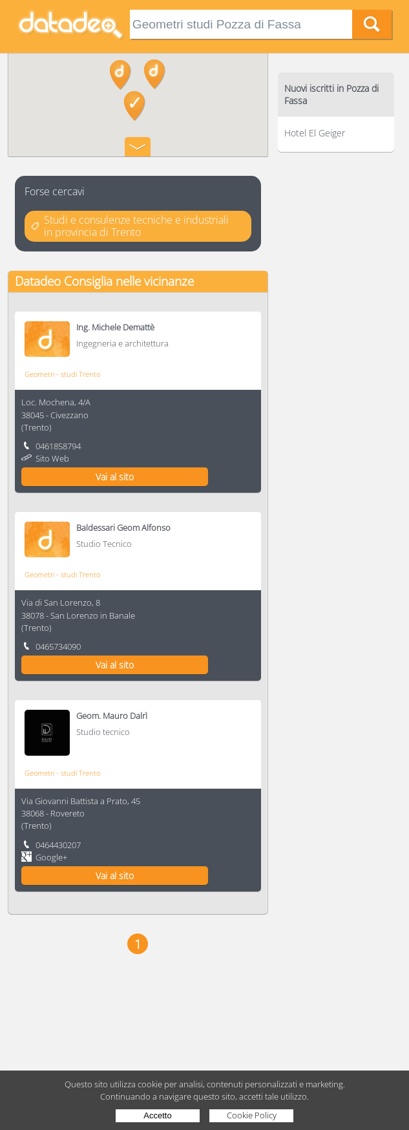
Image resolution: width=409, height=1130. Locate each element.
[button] (154, 74)
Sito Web (52, 458)
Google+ (51, 857)
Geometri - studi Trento (62, 374)
